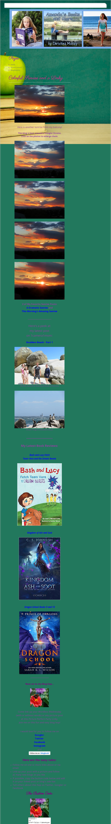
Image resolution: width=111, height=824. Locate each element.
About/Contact (16, 67)
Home (13, 64)
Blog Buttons (15, 70)
